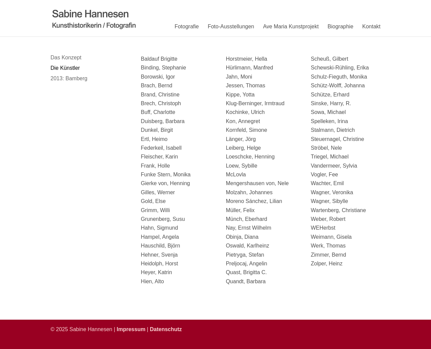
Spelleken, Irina (329, 121)
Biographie (341, 26)
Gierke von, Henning (165, 183)
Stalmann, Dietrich (333, 130)
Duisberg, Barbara (163, 121)
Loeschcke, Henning (250, 156)
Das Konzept (66, 57)
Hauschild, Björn (160, 246)
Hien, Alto (152, 281)
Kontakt (371, 26)
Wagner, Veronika (332, 192)
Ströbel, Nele (326, 148)
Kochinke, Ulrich (245, 112)
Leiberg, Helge (243, 148)
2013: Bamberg (69, 78)
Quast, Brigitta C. (246, 272)
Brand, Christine (160, 94)
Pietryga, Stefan (245, 255)
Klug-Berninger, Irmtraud (255, 103)
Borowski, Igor (158, 77)
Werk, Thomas (328, 246)
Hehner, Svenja (159, 255)
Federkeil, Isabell (161, 148)
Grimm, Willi (155, 210)
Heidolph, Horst (159, 263)
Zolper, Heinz (326, 263)
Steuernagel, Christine (337, 139)
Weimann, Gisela (331, 237)
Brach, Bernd (156, 85)
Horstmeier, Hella (246, 59)
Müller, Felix (240, 210)
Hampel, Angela (160, 237)
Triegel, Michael (330, 156)
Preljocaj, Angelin (246, 263)
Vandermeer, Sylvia (334, 166)
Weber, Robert (328, 219)
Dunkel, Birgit (157, 130)
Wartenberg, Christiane (338, 210)
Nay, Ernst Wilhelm (248, 228)
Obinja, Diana (242, 237)
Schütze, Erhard (330, 94)
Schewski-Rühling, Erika (340, 67)
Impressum (131, 329)
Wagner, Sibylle (329, 201)
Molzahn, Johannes (249, 192)
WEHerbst (323, 228)
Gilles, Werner (158, 192)
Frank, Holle (155, 166)
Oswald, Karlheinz (247, 246)
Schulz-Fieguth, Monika (339, 77)
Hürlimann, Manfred (249, 67)
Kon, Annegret (243, 121)
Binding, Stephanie (163, 67)
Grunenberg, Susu (163, 219)
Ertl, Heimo (154, 139)
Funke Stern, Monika (166, 174)
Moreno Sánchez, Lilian (254, 201)
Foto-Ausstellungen (231, 26)
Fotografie (186, 26)
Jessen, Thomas (245, 85)
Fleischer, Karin (159, 156)
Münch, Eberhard (246, 219)
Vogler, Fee (324, 174)
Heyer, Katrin (156, 272)
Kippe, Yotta (240, 94)
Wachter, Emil (327, 183)
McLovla (236, 174)
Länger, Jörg (241, 139)
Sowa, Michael (328, 112)
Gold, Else (153, 201)
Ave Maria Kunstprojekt (291, 26)
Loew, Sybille (241, 166)
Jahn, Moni (239, 77)
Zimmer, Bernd (328, 255)
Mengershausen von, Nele (257, 183)
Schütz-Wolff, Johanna (338, 85)
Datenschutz (166, 329)
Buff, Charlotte (158, 112)
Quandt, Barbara (246, 281)
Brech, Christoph (161, 103)
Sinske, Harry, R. (331, 103)
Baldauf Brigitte (159, 59)
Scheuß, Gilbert (329, 59)
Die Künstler (65, 68)
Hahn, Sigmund (159, 228)
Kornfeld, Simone (246, 130)
